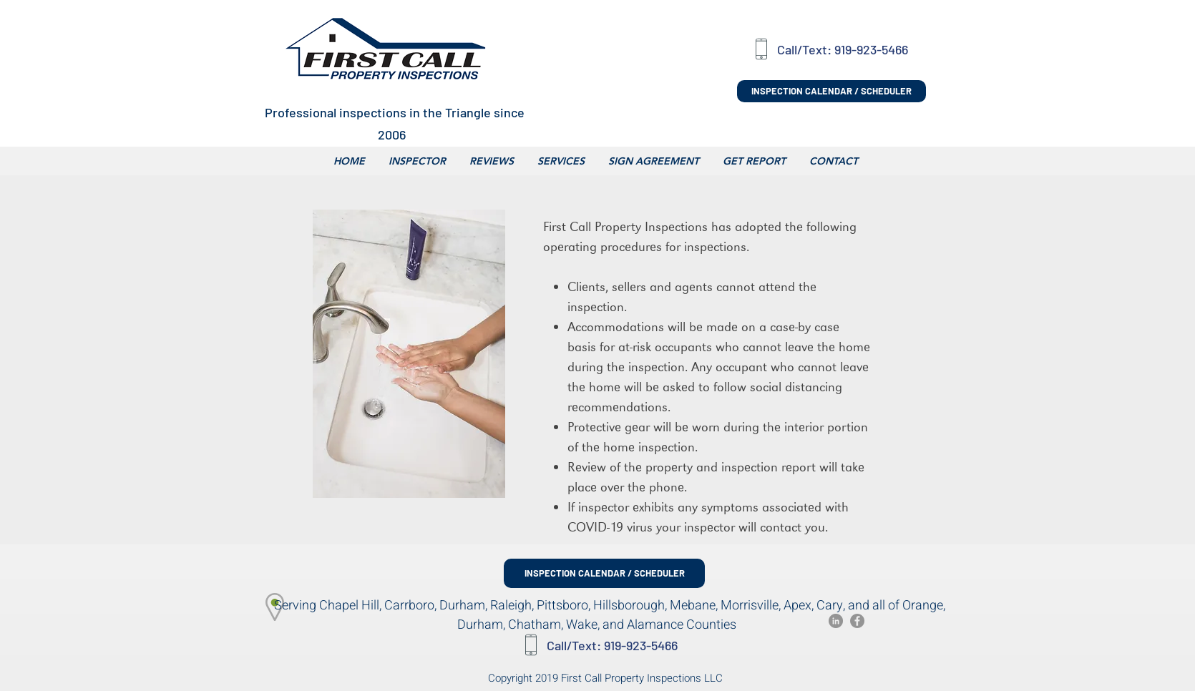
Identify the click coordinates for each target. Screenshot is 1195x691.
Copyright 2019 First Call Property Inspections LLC (605, 678)
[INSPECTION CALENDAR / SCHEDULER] (831, 91)
